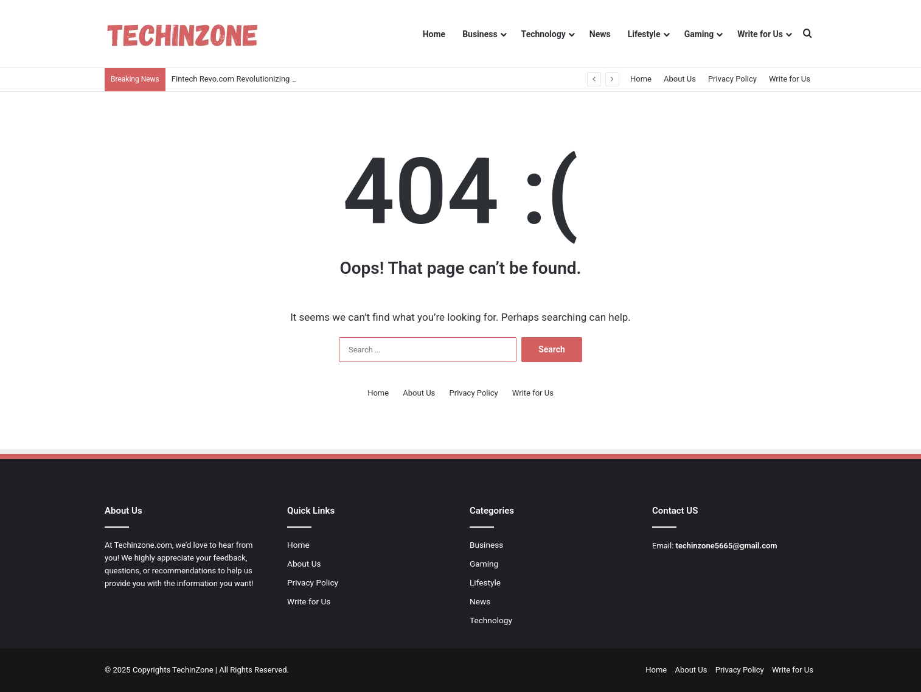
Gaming (699, 34)
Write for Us (760, 34)
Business (479, 34)
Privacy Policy (732, 78)
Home (434, 34)
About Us (680, 78)
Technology (543, 34)
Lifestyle (644, 34)
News (600, 34)
